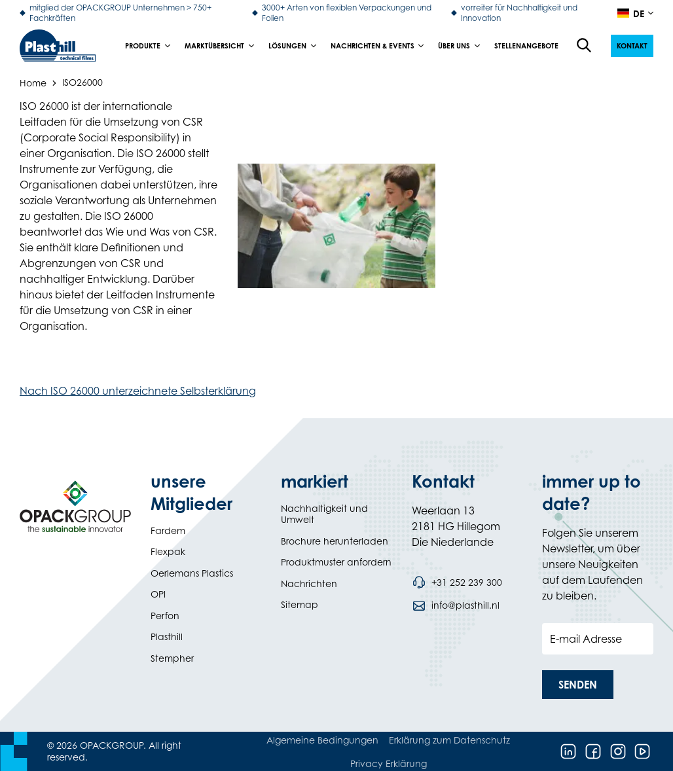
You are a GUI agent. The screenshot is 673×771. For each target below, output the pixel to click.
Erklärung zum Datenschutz (449, 739)
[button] (632, 46)
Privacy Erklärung (388, 763)
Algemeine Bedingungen (322, 739)
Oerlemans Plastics (192, 573)
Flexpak (168, 551)
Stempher (172, 658)
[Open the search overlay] (584, 46)
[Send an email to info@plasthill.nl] (456, 605)
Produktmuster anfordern (336, 561)
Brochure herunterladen (334, 541)
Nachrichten (309, 583)
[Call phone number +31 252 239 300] (457, 582)
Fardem (168, 530)
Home (33, 82)
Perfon (165, 615)
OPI (158, 594)
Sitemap (299, 604)
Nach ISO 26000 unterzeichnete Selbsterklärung (138, 390)
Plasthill (167, 636)
